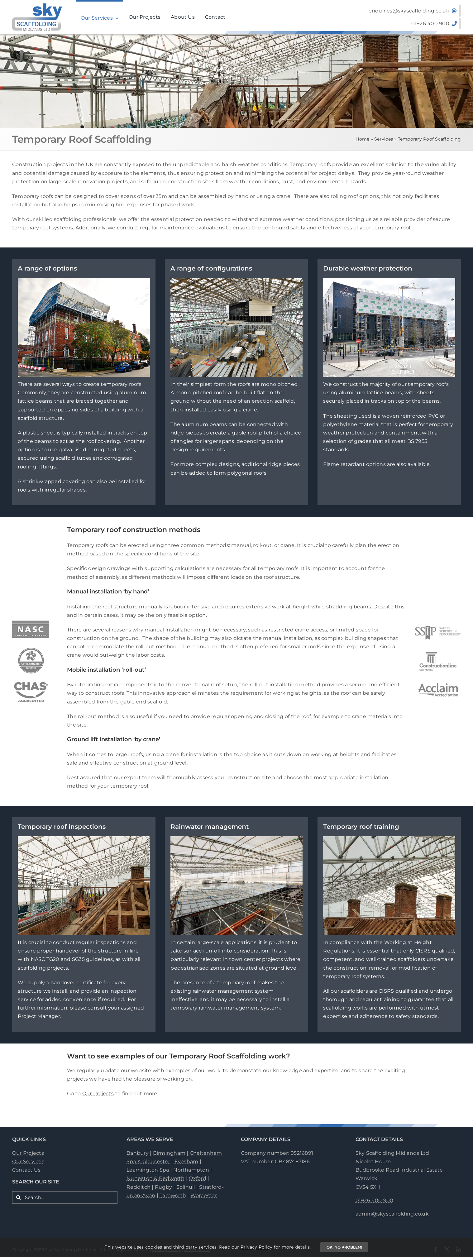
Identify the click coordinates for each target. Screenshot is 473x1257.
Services (383, 139)
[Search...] (64, 1197)
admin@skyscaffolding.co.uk (392, 1214)
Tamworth (173, 1195)
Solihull (185, 1187)
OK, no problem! (344, 1247)
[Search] (18, 1197)
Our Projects (98, 1093)
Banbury (138, 1153)
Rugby (163, 1187)
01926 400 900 (375, 1200)
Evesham (186, 1161)
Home (362, 139)
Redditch (138, 1187)
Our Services (28, 1161)
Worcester (203, 1195)
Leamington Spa (148, 1170)
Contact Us (26, 1170)
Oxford (197, 1178)
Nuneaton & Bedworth (156, 1178)
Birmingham (169, 1153)
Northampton (191, 1170)
